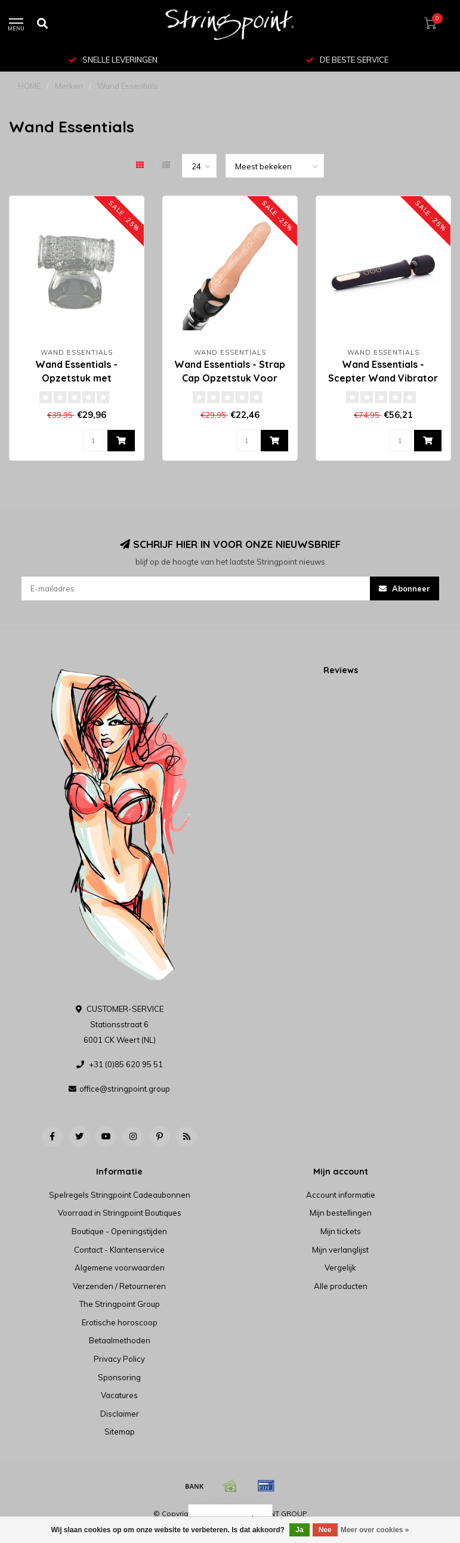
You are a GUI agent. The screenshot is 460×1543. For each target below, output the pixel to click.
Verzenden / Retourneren (119, 1286)
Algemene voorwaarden (120, 1267)
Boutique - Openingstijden (119, 1231)
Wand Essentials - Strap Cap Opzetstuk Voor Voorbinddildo (229, 378)
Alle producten (341, 1286)
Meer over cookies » (375, 1530)
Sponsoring (119, 1377)
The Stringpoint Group (119, 1304)
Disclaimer (119, 1413)
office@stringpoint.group (124, 1088)
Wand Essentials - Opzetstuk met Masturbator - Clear (76, 378)
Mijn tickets (340, 1231)
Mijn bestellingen (341, 1212)
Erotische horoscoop (120, 1322)
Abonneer (404, 588)
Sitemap (119, 1431)
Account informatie (340, 1195)
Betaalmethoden (119, 1340)
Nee (325, 1530)
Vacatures (119, 1395)
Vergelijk (340, 1267)
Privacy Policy (119, 1359)
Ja (299, 1530)
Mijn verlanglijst (340, 1249)
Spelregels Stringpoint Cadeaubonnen (119, 1195)
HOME (29, 86)
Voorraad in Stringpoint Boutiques (119, 1212)
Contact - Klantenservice (119, 1249)
